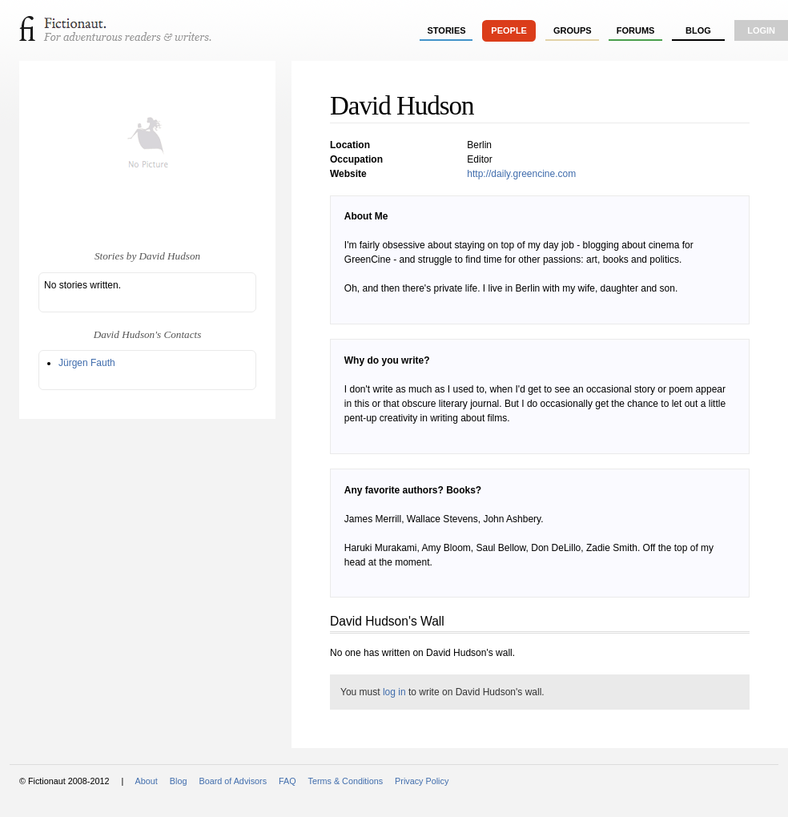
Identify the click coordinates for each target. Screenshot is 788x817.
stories (447, 30)
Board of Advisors (233, 781)
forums (636, 30)
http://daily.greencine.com (521, 173)
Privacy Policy (421, 781)
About (146, 781)
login (761, 30)
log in (394, 692)
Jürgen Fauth (86, 362)
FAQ (287, 781)
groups (572, 30)
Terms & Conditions (346, 781)
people (509, 30)
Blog (698, 30)
